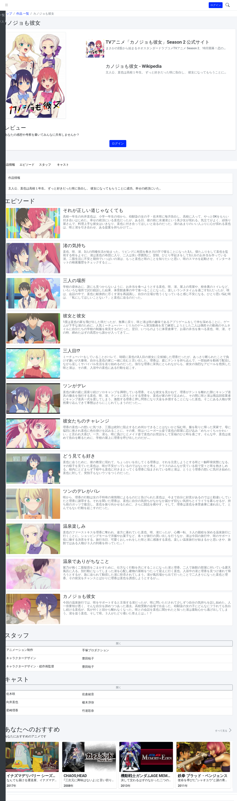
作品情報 (23, 164)
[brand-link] (7, 5)
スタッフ (59, 164)
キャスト (77, 164)
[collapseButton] (125, 620)
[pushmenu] (20, 5)
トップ (21, 13)
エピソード (40, 164)
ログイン (215, 5)
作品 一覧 (36, 13)
